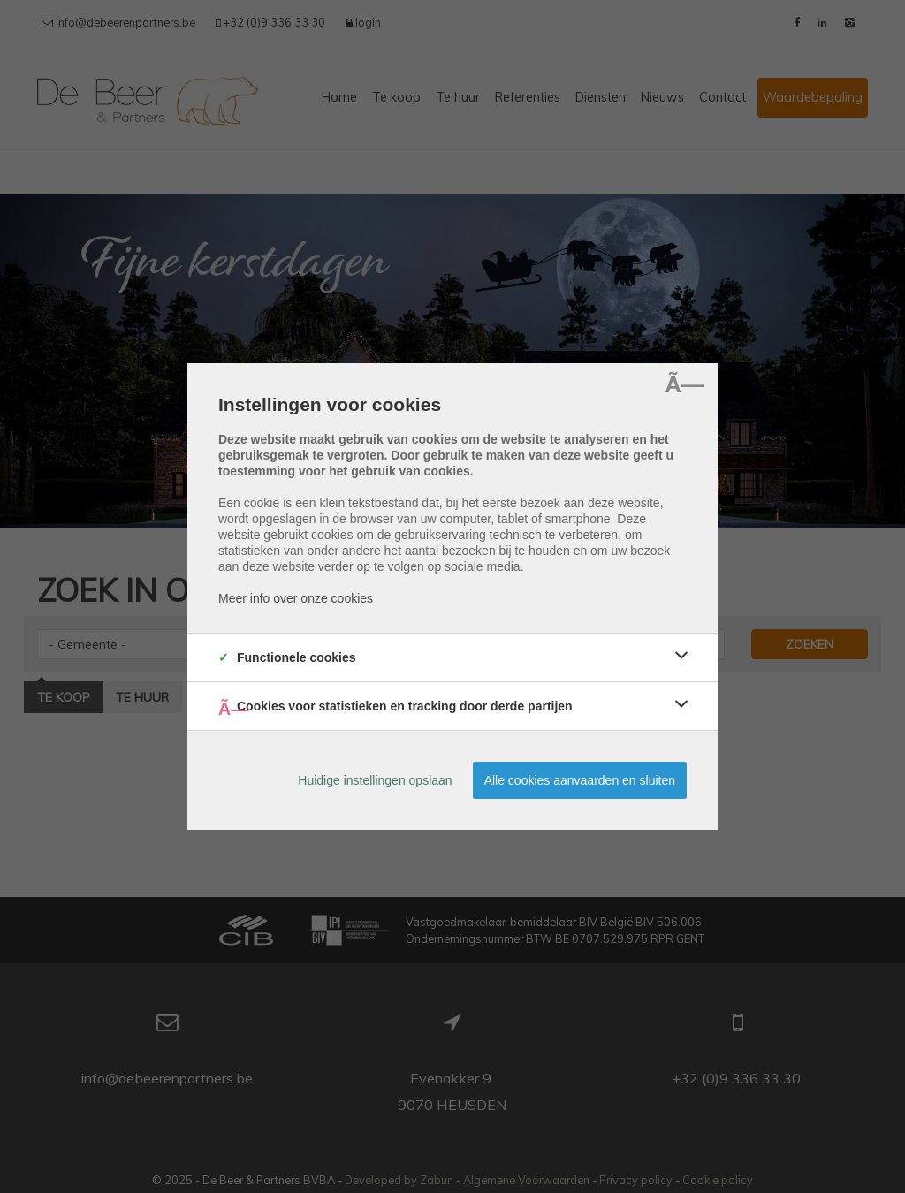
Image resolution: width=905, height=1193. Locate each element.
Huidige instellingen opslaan (375, 780)
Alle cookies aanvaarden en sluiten (579, 780)
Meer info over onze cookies (295, 598)
